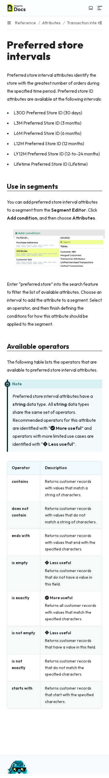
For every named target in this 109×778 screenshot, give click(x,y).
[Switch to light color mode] (90, 8)
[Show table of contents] (100, 23)
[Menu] (99, 8)
